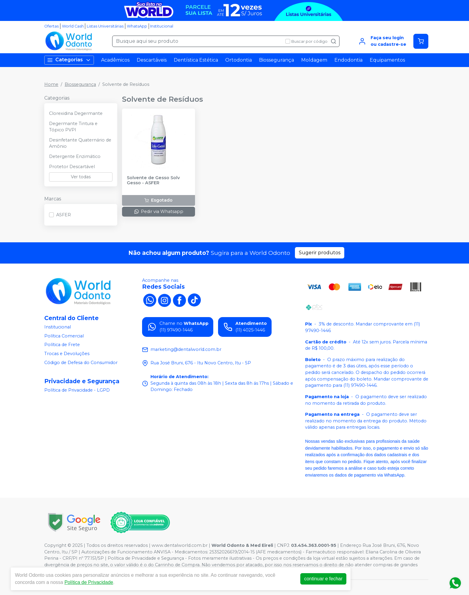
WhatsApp (137, 26)
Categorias (69, 60)
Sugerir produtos (319, 252)
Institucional (161, 26)
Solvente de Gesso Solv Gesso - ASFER (153, 180)
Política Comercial (64, 336)
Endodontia (348, 60)
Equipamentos (387, 60)
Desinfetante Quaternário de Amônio (80, 143)
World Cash (73, 26)
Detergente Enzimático (74, 156)
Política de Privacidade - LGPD (77, 390)
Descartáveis (152, 60)
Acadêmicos (115, 60)
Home (51, 84)
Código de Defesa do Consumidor (81, 362)
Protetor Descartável (72, 166)
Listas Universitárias (105, 26)
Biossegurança (276, 60)
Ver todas (81, 176)
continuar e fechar (323, 578)
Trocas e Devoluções (66, 353)
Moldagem (314, 60)
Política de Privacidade (88, 582)
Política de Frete (62, 345)
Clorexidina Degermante (76, 113)
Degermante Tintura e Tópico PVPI (73, 127)
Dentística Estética (196, 60)
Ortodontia (238, 60)
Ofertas (51, 26)
